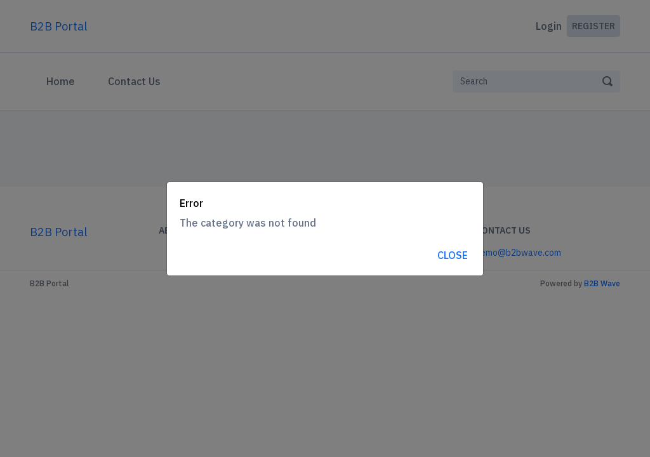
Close (452, 255)
